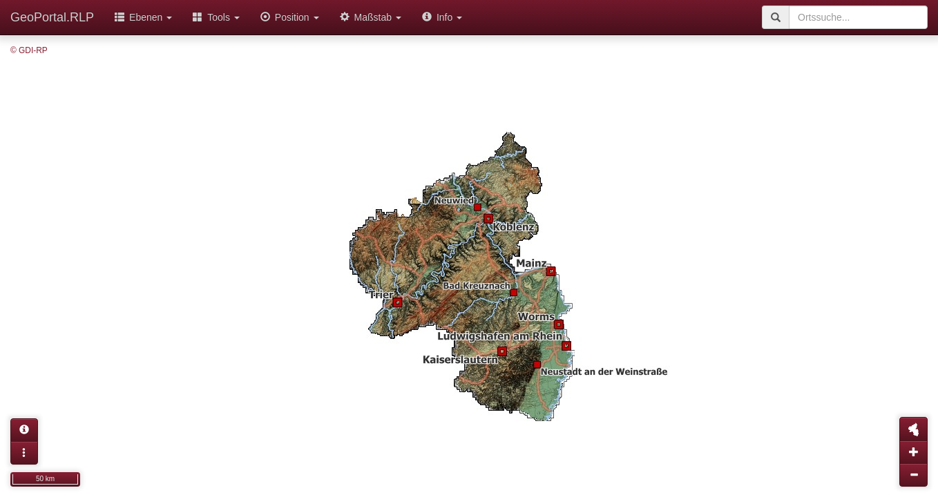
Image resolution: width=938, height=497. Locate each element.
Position (289, 17)
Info (442, 17)
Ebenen (143, 17)
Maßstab (370, 17)
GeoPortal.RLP (52, 17)
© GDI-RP (29, 50)
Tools (216, 17)
